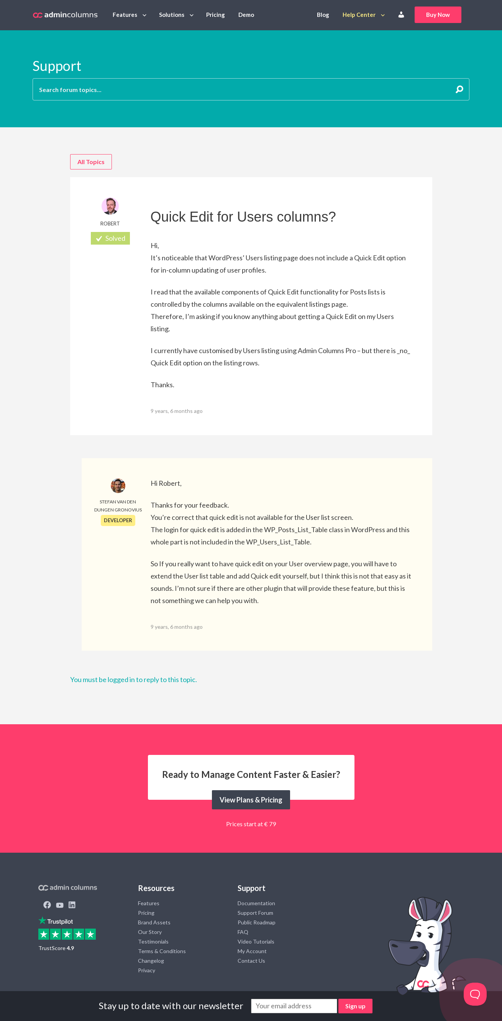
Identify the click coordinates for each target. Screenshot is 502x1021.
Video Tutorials (256, 941)
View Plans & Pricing (251, 800)
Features (125, 14)
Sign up (355, 1005)
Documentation (256, 903)
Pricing (215, 14)
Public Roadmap (257, 922)
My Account (252, 951)
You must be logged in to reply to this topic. (133, 679)
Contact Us (251, 960)
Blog (323, 14)
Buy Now (438, 14)
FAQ (243, 932)
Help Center (359, 14)
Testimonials (153, 941)
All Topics (91, 161)
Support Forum (255, 912)
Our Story (150, 932)
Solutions (171, 14)
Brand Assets (154, 922)
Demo (246, 14)
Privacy (146, 970)
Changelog (151, 960)
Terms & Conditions (162, 951)
